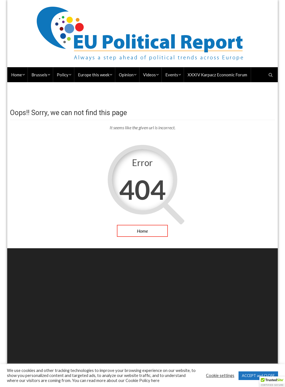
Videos (149, 74)
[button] (272, 381)
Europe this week (93, 74)
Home (16, 74)
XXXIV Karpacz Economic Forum (217, 74)
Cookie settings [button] (220, 375)
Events (171, 74)
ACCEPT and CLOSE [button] (258, 375)
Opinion (126, 74)
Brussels (39, 74)
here (155, 380)
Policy (62, 74)
